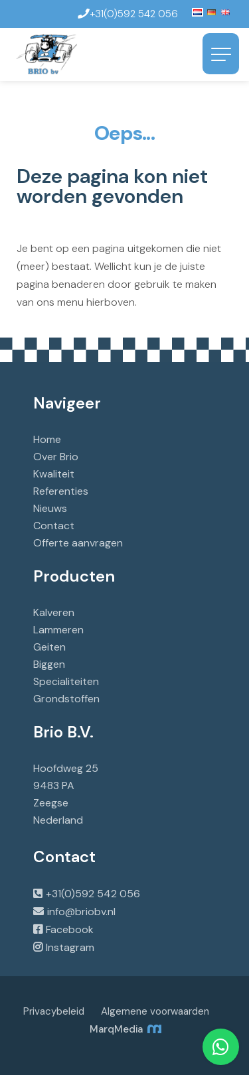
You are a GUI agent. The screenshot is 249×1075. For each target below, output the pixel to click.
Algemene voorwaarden (155, 1011)
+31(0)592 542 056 (93, 894)
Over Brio (55, 457)
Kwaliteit (53, 474)
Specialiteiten (66, 681)
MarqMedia (125, 1029)
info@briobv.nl (81, 911)
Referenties (60, 491)
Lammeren (58, 630)
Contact (53, 526)
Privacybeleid (53, 1011)
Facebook (70, 929)
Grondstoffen (66, 699)
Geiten (49, 647)
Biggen (49, 664)
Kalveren (53, 612)
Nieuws (50, 508)
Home (47, 439)
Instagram (70, 947)
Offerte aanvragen (78, 543)
